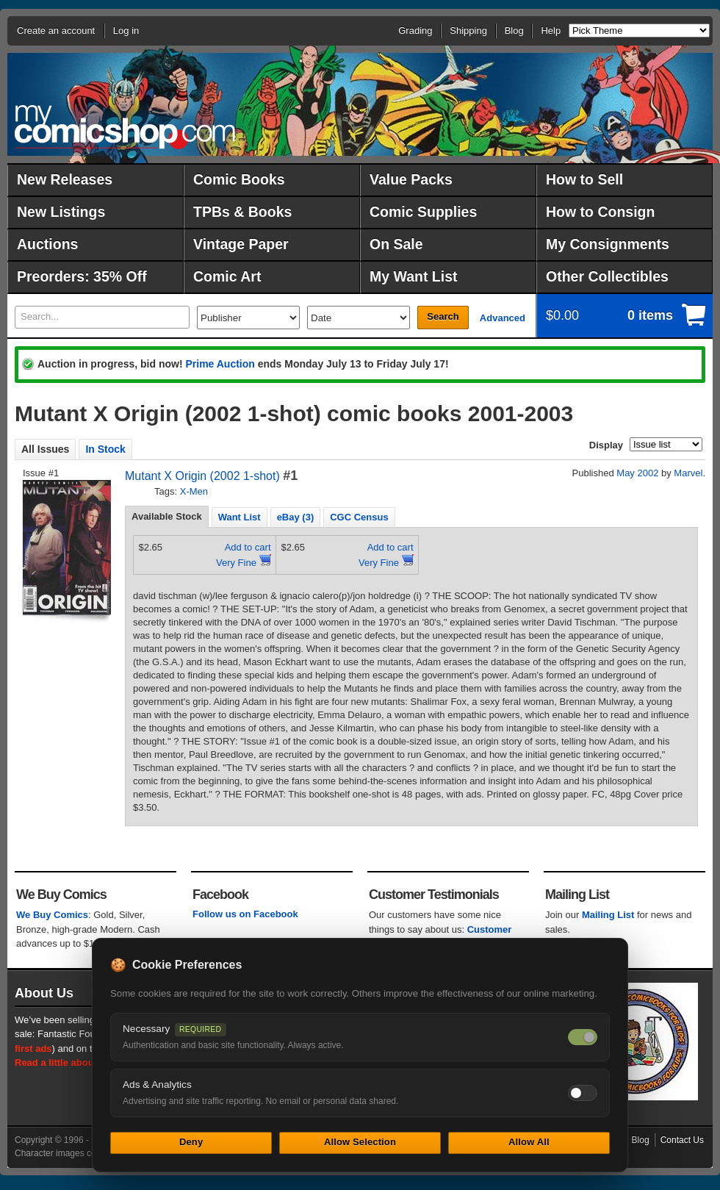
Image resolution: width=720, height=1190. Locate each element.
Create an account (56, 30)
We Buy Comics (52, 914)
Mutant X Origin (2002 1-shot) (202, 476)
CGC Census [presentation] (359, 517)
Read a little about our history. (83, 1062)
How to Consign (600, 212)
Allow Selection (360, 1141)
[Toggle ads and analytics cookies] (582, 1093)
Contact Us (682, 1140)
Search (442, 316)
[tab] (167, 517)
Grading (415, 30)
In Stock (105, 449)
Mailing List (608, 914)
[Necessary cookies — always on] (582, 1037)
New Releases (64, 179)
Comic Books (239, 179)
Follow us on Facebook (245, 914)
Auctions (47, 244)
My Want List (414, 276)
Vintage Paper (241, 244)
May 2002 (637, 472)
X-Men (194, 491)
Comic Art (227, 276)
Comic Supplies (423, 212)
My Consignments (607, 244)
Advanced (502, 318)
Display (606, 445)
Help (551, 30)
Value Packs (411, 179)
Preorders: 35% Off (82, 276)
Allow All (529, 1141)
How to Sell (584, 179)
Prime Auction (219, 364)
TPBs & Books (242, 212)
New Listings (61, 212)
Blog (514, 30)
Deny (191, 1141)
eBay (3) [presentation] (295, 517)
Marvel (688, 472)
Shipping (468, 30)
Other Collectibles (607, 276)
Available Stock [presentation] (167, 516)
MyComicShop (125, 126)
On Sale (396, 244)
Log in (126, 30)
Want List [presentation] (239, 517)
